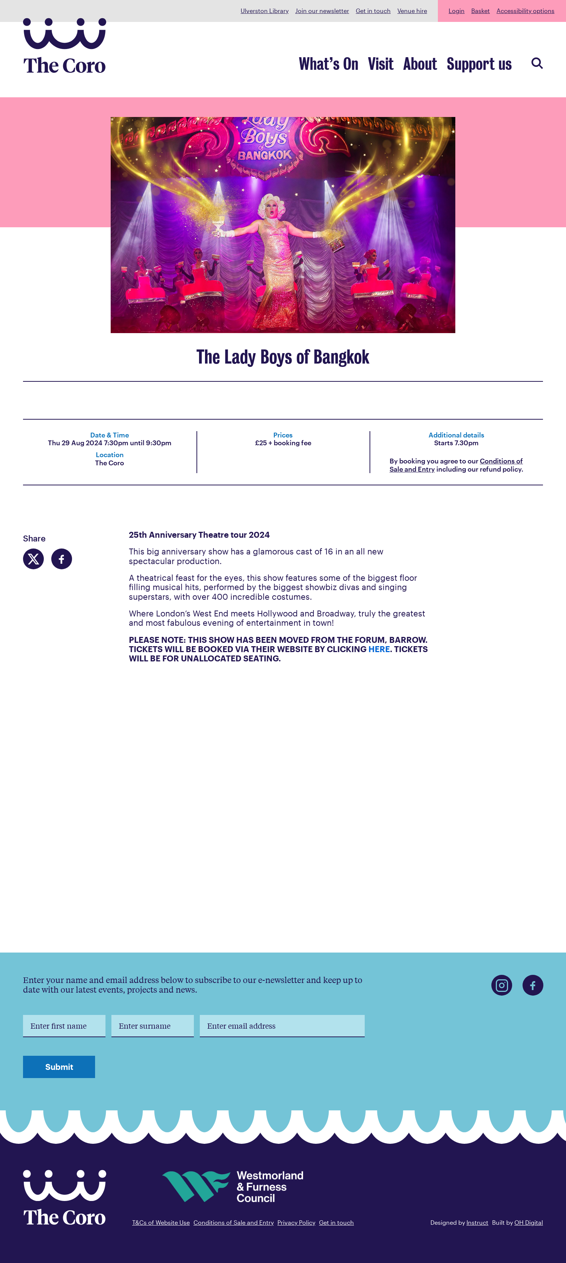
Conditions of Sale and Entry (233, 1222)
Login (457, 10)
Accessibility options (525, 10)
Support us (485, 66)
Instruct (477, 1222)
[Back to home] (64, 1222)
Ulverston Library (265, 10)
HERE (379, 649)
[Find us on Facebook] (533, 985)
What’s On (354, 66)
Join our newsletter (322, 10)
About (434, 66)
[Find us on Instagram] (501, 985)
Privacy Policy (296, 1222)
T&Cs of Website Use (161, 1222)
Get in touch (373, 10)
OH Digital (528, 1222)
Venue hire (412, 10)
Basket (480, 10)
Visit (400, 66)
